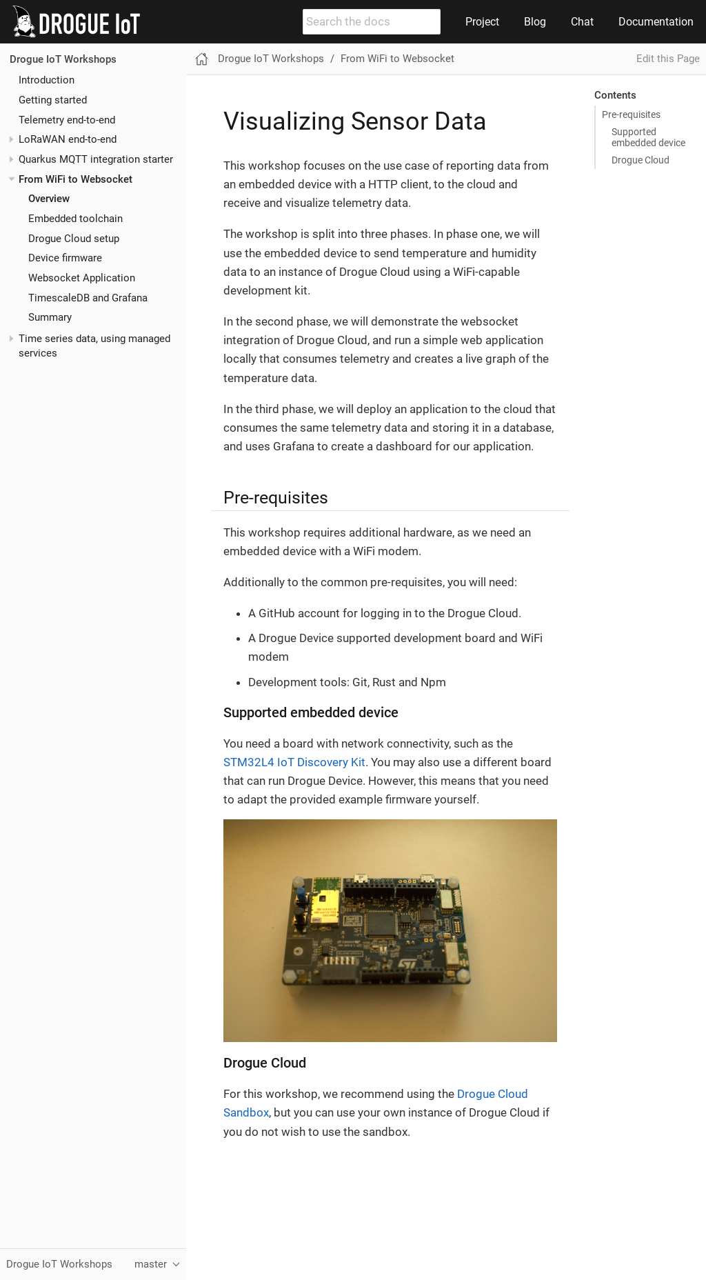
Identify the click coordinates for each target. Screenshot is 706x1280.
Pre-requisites (631, 114)
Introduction (46, 80)
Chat (582, 21)
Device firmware (65, 258)
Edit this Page (668, 58)
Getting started (53, 100)
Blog (535, 21)
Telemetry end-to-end (67, 120)
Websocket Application (81, 278)
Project (482, 21)
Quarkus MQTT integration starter (96, 159)
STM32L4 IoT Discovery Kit (294, 762)
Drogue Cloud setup (73, 238)
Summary (50, 317)
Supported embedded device (648, 137)
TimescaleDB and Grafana (88, 298)
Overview (49, 198)
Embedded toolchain (75, 218)
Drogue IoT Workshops (63, 59)
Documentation (656, 21)
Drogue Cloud (640, 160)
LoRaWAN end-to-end (68, 139)
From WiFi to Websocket (75, 179)
